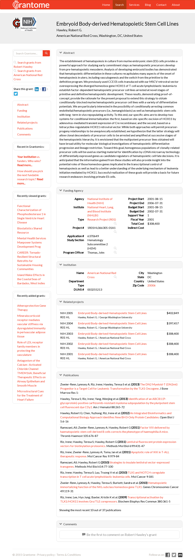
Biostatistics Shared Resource (29, 230)
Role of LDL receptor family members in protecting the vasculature (30, 348)
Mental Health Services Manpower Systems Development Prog (31, 242)
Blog (148, 4)
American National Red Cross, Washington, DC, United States (99, 36)
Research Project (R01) (101, 219)
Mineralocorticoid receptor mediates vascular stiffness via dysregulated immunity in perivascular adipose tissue (31, 326)
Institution (23, 116)
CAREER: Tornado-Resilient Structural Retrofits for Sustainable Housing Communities (30, 261)
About (176, 4)
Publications (25, 128)
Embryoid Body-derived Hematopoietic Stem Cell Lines (112, 313)
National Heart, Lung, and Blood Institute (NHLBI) (100, 211)
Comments (24, 134)
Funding (22, 110)
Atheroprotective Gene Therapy (31, 307)
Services (134, 4)
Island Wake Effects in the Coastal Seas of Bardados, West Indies (31, 279)
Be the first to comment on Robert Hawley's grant (119, 535)
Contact (161, 4)
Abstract (22, 104)
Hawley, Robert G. (69, 30)
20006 (151, 285)
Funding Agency (73, 190)
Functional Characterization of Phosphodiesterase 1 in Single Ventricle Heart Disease (31, 214)
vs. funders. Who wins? (29, 161)
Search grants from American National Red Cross (28, 75)
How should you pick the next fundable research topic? (30, 177)
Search (119, 4)
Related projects (27, 122)
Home (106, 4)
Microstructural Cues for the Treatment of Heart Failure (30, 395)
